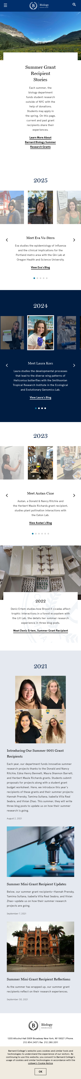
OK (40, 1071)
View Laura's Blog (40, 397)
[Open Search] (74, 6)
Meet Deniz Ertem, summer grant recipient (40, 630)
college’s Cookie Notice (40, 1063)
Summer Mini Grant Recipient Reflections (38, 979)
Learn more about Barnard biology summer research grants (40, 142)
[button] (6, 240)
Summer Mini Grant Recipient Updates (36, 884)
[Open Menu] (5, 6)
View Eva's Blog (40, 267)
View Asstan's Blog (40, 523)
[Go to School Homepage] (39, 6)
